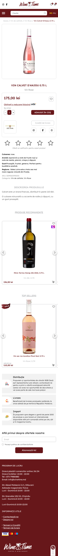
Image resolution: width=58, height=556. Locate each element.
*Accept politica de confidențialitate (19, 444)
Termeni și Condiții (11, 525)
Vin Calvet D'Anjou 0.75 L (44, 21)
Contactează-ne (10, 516)
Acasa (5, 21)
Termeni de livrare (11, 528)
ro (51, 13)
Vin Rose (28, 21)
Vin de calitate (16, 21)
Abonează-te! (29, 450)
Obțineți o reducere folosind (20, 104)
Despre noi (8, 519)
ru (54, 13)
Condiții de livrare (42, 123)
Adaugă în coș (42, 112)
